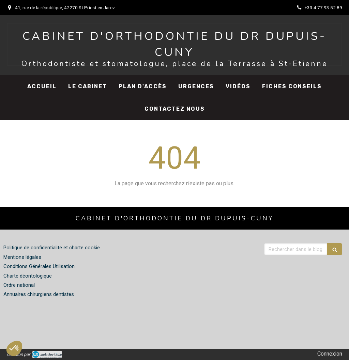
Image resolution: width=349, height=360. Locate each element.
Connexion (329, 353)
